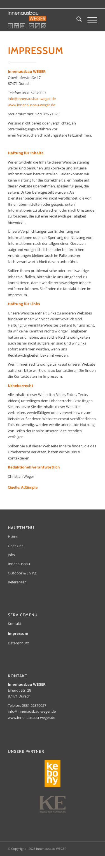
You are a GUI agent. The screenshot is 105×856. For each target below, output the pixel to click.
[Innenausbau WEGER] (43, 20)
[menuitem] (76, 20)
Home (13, 536)
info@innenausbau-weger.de (32, 98)
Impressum (18, 633)
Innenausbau (19, 563)
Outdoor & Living (22, 573)
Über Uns (15, 545)
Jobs (11, 554)
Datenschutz (18, 643)
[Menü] (89, 20)
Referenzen (17, 582)
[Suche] (76, 20)
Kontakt (14, 623)
